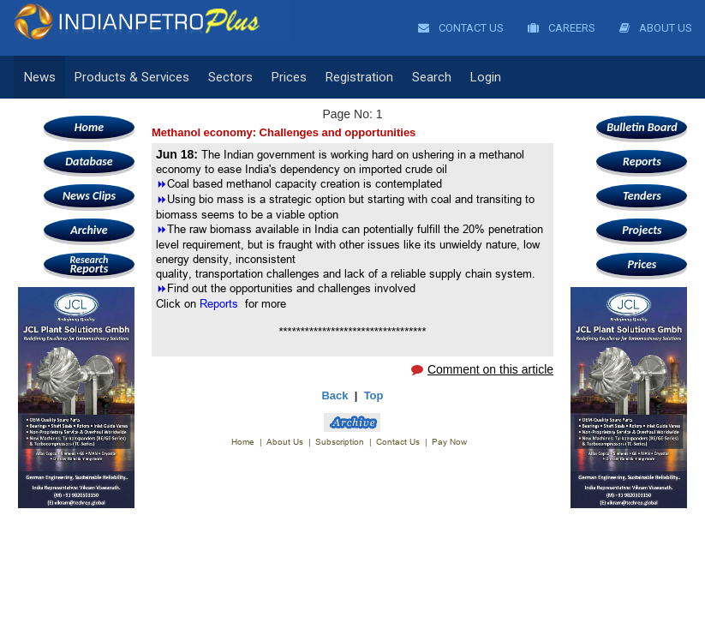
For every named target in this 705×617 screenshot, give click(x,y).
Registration (359, 77)
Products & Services (132, 77)
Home (89, 127)
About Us (655, 27)
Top (374, 395)
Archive (88, 230)
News (40, 77)
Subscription (339, 441)
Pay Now (449, 441)
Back (334, 395)
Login (485, 77)
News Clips (89, 196)
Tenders (642, 196)
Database (88, 161)
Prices (289, 77)
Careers (561, 27)
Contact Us (461, 27)
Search (431, 77)
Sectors (230, 77)
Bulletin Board (642, 127)
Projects (641, 230)
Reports (89, 264)
